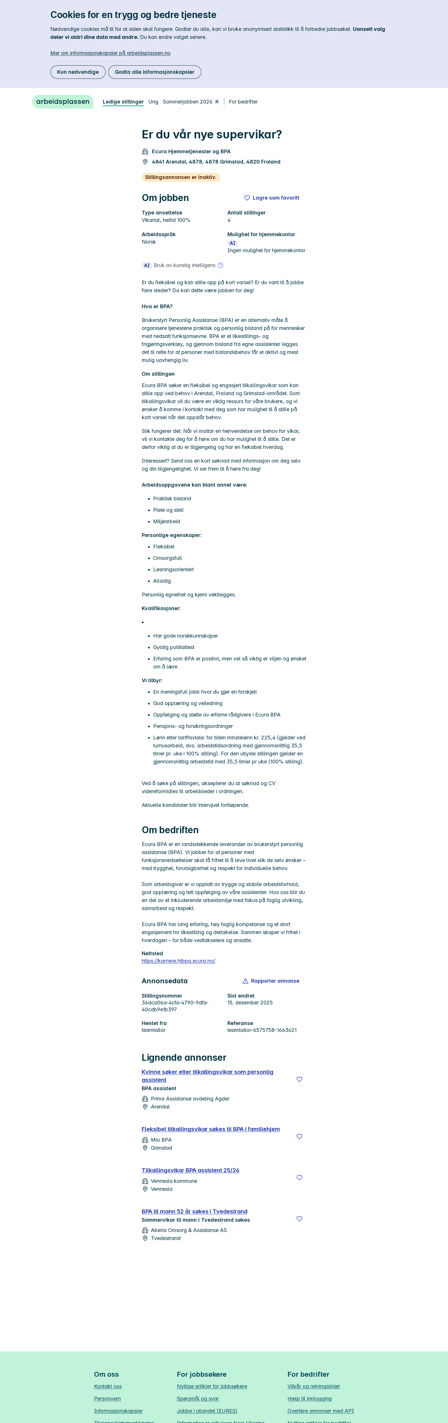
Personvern (107, 1399)
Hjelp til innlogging (309, 1399)
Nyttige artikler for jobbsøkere (212, 1386)
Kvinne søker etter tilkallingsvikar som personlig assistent (207, 1075)
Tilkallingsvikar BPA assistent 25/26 (190, 1170)
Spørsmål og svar (198, 1399)
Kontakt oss (108, 1386)
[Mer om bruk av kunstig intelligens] (220, 265)
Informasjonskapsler (118, 1411)
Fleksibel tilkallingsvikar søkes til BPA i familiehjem (211, 1129)
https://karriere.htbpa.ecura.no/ (178, 961)
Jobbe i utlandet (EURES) (207, 1411)
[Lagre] (299, 1079)
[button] (271, 981)
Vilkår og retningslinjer (313, 1386)
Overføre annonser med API (320, 1411)
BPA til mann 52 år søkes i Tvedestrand (194, 1211)
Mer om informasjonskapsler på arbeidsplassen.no (110, 53)
